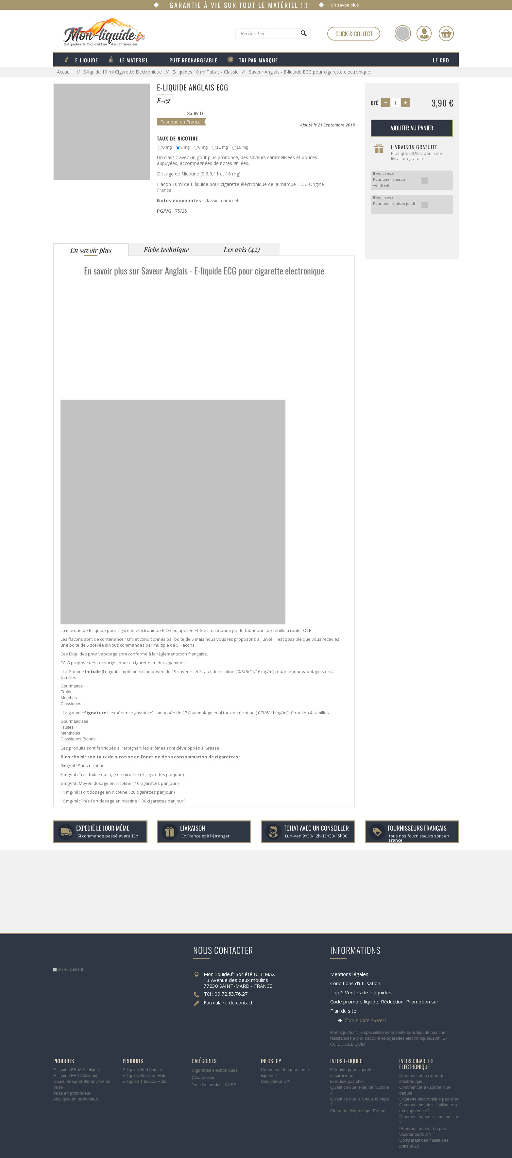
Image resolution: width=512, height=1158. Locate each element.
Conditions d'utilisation (355, 983)
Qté (374, 102)
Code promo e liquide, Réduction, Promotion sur (384, 1001)
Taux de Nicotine (177, 138)
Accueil (65, 72)
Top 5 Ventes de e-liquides (360, 992)
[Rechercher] (303, 34)
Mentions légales (349, 974)
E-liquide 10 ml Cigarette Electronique (122, 72)
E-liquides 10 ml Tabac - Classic (205, 72)
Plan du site (343, 1010)
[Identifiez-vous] (424, 33)
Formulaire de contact (228, 1002)
